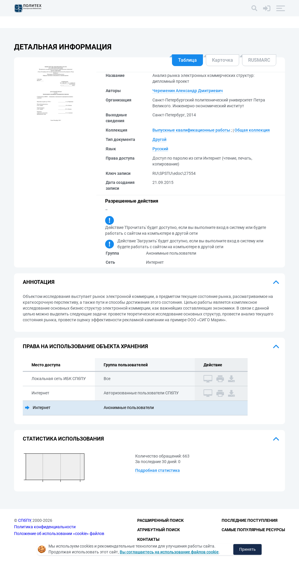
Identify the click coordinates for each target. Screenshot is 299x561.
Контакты (148, 539)
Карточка (222, 60)
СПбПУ (24, 520)
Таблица (187, 60)
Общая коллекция (252, 130)
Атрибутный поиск (158, 529)
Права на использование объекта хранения (85, 346)
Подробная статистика (157, 470)
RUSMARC (259, 60)
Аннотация (39, 282)
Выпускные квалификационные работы (191, 130)
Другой (159, 139)
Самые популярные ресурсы (253, 529)
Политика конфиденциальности (45, 526)
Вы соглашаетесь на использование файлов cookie (169, 552)
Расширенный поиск (160, 520)
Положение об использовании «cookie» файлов (59, 533)
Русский (160, 148)
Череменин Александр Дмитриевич (187, 90)
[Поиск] (254, 8)
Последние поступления (249, 520)
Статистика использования (63, 439)
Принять (247, 549)
